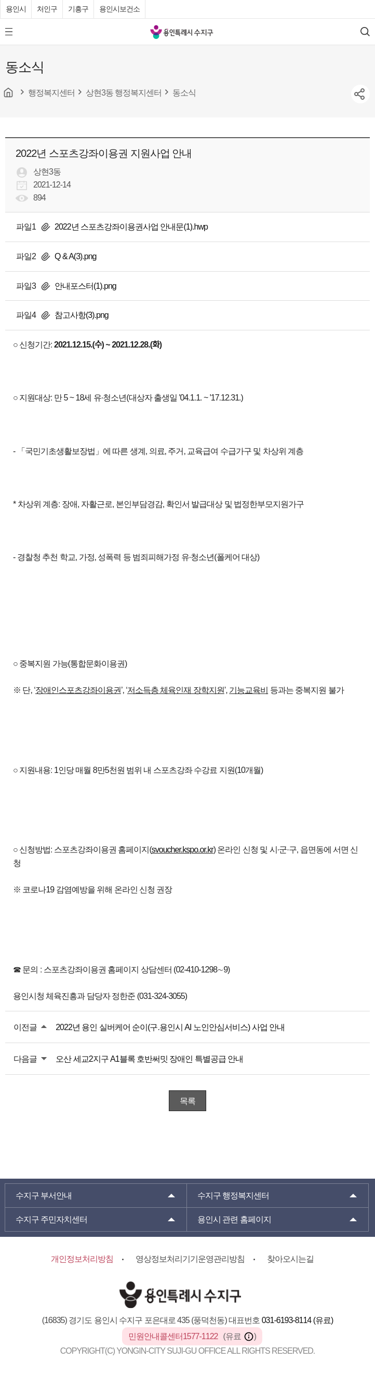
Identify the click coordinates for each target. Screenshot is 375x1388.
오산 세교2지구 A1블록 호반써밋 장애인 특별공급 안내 (149, 1059)
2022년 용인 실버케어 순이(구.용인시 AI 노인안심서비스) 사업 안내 (170, 1027)
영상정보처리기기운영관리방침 (190, 1258)
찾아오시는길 (290, 1258)
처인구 (47, 9)
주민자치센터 (51, 1219)
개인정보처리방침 (82, 1258)
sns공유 (360, 94)
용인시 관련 (234, 1219)
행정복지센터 (233, 1195)
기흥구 (78, 9)
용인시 (16, 9)
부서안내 (44, 1195)
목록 (187, 1101)
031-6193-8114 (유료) (297, 1320)
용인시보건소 (119, 9)
